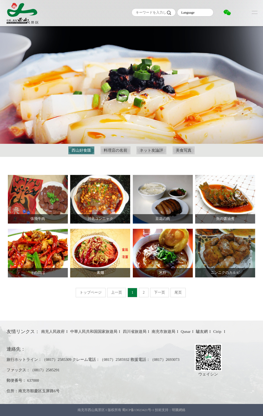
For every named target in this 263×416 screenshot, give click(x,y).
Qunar (186, 331)
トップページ (91, 292)
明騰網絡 (178, 410)
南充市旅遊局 (163, 331)
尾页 (178, 292)
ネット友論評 (151, 150)
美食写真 (183, 150)
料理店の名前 (115, 150)
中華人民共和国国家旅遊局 (93, 331)
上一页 (116, 292)
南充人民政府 (53, 331)
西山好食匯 (81, 150)
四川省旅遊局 (134, 331)
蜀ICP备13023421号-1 (138, 410)
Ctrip (217, 331)
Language (188, 12)
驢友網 (202, 331)
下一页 (159, 292)
